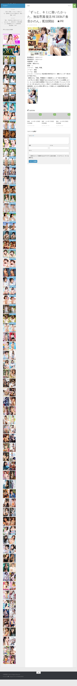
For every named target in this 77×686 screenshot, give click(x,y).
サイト (30, 157)
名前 (30, 151)
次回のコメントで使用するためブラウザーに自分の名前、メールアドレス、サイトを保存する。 (49, 163)
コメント (31, 142)
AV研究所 (9, 5)
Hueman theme (20, 682)
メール (51, 151)
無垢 (28, 12)
